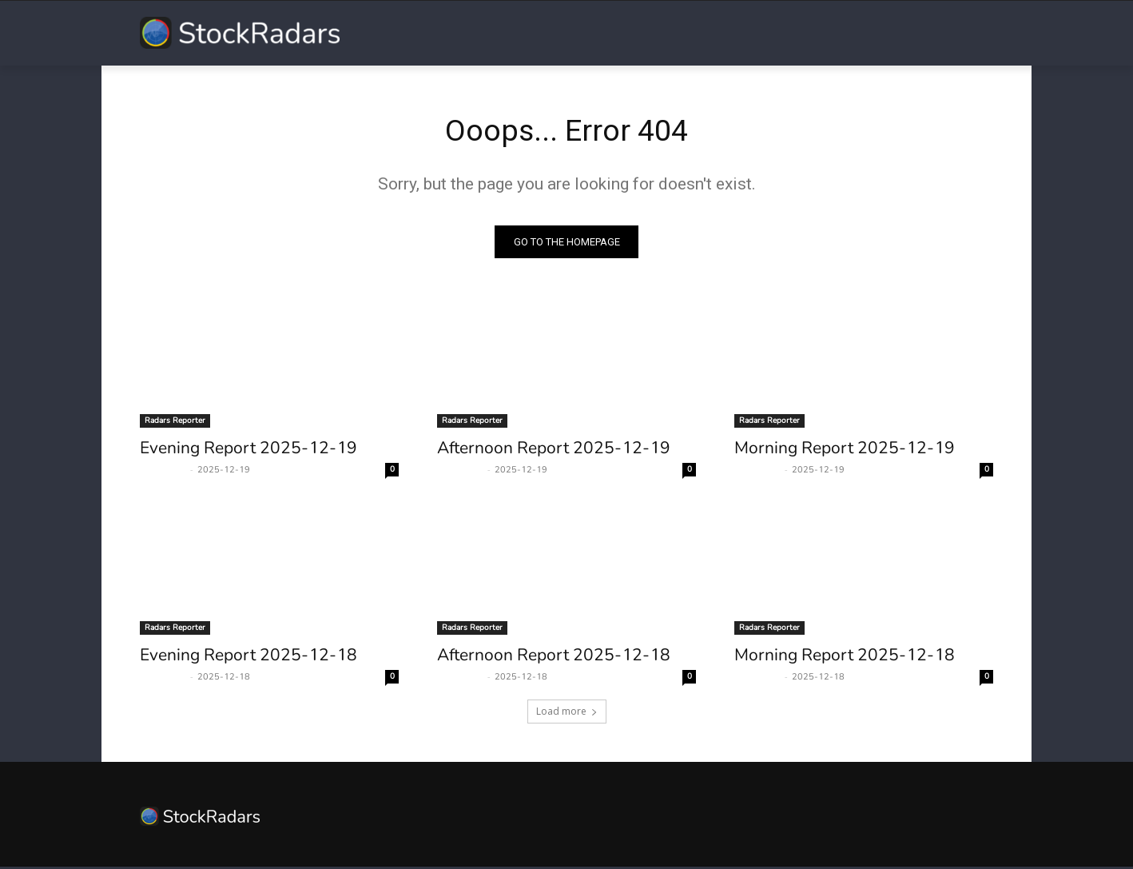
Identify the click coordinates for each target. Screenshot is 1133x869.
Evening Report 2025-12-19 (248, 450)
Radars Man (163, 472)
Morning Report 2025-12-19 (844, 450)
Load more (567, 713)
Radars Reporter (175, 423)
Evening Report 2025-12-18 (248, 657)
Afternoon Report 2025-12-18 (553, 657)
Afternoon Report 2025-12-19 (553, 450)
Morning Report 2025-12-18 (844, 657)
